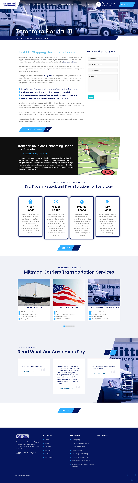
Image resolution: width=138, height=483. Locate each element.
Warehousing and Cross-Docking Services (83, 465)
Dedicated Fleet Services (80, 457)
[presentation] (107, 352)
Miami (74, 62)
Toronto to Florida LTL (81, 447)
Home (28, 4)
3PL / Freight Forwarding (80, 454)
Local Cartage (77, 450)
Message (93, 76)
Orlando (66, 62)
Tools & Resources (67, 4)
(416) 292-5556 (26, 453)
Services (46, 4)
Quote (55, 4)
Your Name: (94, 59)
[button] (64, 326)
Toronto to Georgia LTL (81, 443)
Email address (95, 70)
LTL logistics (47, 76)
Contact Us (90, 4)
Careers (80, 4)
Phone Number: (95, 64)
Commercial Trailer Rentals (81, 461)
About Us (37, 4)
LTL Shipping (76, 440)
